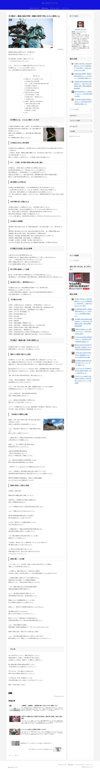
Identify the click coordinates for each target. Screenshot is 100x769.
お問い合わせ (71, 764)
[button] (91, 109)
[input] (80, 109)
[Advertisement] (79, 160)
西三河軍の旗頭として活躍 (32, 94)
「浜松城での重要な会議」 (32, 106)
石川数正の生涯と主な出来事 (31, 92)
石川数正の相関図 (30, 90)
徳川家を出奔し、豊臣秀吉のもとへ (34, 97)
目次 (34, 76)
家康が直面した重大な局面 (32, 108)
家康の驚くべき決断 (31, 110)
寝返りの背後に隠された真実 (33, 103)
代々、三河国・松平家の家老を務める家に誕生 (37, 83)
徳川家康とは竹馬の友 (31, 85)
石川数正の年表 (30, 99)
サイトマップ (89, 764)
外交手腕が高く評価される (32, 88)
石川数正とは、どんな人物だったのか (33, 79)
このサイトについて (62, 764)
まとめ (26, 112)
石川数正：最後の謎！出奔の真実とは (33, 101)
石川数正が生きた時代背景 (32, 81)
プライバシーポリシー (80, 764)
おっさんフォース (80, 29)
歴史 (10, 693)
